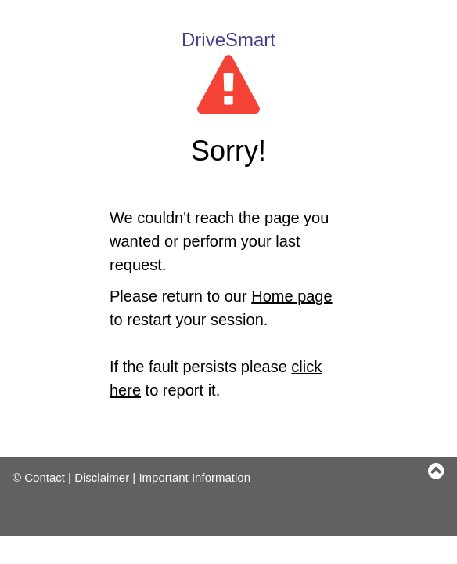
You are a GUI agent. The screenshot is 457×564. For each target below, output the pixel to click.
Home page (291, 296)
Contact (44, 477)
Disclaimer (101, 477)
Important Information (194, 477)
